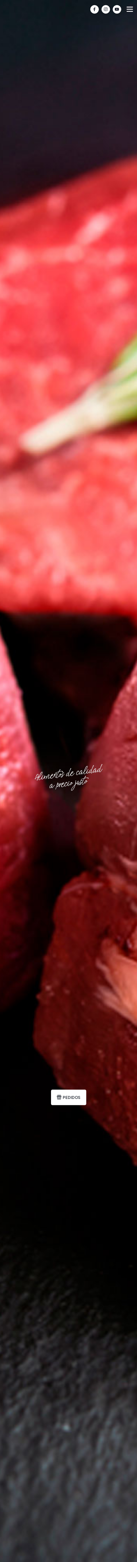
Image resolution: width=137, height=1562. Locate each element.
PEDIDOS (69, 1097)
